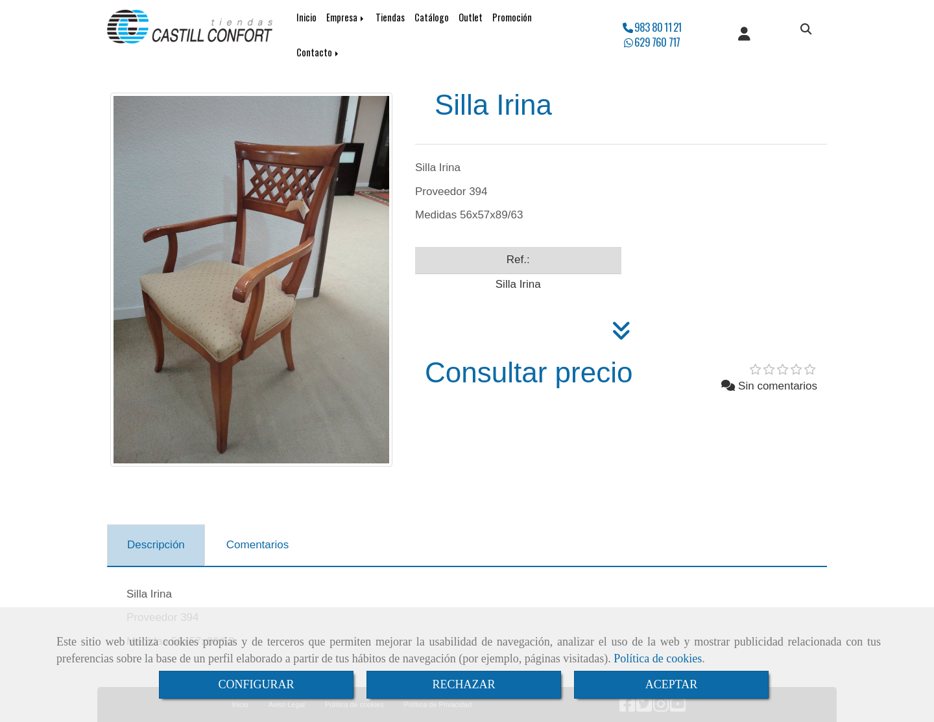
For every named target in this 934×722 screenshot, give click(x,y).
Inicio (306, 17)
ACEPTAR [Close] (671, 684)
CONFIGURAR (256, 684)
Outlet (471, 17)
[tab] (156, 545)
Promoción (512, 17)
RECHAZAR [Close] (463, 684)
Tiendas (390, 17)
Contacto (318, 52)
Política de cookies (658, 658)
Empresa (346, 17)
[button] (744, 35)
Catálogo (431, 17)
